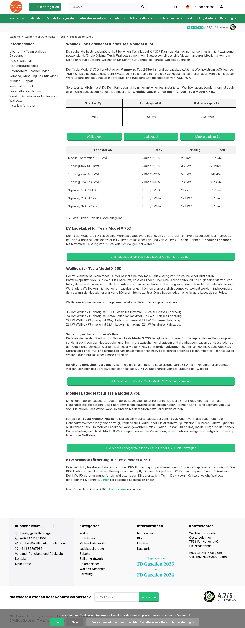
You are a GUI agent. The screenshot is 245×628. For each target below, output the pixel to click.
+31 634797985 (31, 548)
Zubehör (120, 18)
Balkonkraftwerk (146, 18)
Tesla (64, 36)
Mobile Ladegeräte (61, 18)
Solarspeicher (176, 18)
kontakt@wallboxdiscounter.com (43, 543)
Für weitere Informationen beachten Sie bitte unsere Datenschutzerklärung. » (143, 622)
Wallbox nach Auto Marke (42, 36)
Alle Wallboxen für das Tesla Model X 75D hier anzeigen (151, 381)
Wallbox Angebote (206, 18)
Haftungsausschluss (23, 66)
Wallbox (16, 18)
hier (106, 480)
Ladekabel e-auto (93, 18)
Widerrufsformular (22, 86)
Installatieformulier (22, 105)
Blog (140, 538)
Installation (36, 18)
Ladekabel (151, 136)
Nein (75, 622)
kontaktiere (117, 489)
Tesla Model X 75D (81, 36)
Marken (142, 543)
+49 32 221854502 (33, 538)
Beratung (234, 18)
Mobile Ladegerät (207, 136)
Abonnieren (149, 597)
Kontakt (20, 558)
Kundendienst (204, 7)
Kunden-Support (21, 81)
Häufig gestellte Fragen (36, 533)
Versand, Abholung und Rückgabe (33, 76)
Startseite (17, 36)
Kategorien (144, 548)
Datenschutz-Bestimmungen (29, 71)
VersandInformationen (25, 91)
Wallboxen (94, 136)
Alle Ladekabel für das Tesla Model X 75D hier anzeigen (150, 257)
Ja (57, 622)
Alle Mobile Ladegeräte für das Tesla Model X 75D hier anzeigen (151, 448)
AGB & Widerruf (20, 61)
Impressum (145, 533)
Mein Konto (23, 564)
